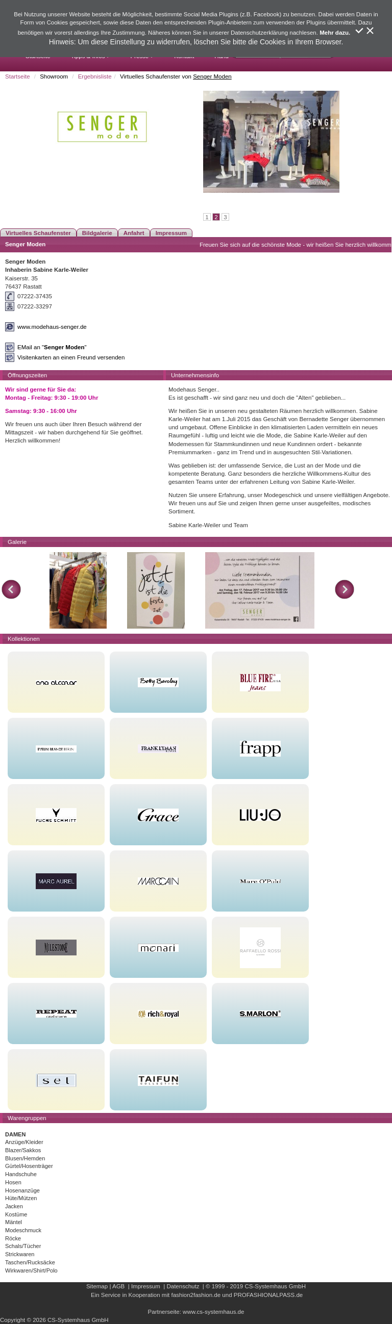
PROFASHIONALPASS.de (268, 1295)
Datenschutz (182, 1286)
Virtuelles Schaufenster (38, 233)
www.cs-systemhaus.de (213, 1312)
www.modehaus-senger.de (52, 327)
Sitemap (97, 1286)
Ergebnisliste (95, 76)
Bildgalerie (97, 233)
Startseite (17, 76)
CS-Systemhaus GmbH (275, 1286)
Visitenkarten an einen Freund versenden (71, 357)
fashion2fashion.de (195, 1295)
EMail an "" (52, 347)
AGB (118, 1286)
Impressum (171, 233)
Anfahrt (134, 233)
